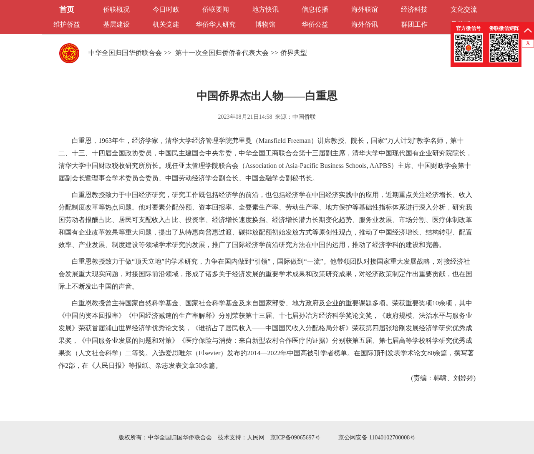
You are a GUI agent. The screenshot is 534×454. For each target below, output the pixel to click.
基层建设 (116, 24)
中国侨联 (304, 117)
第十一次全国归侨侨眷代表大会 (221, 52)
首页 (66, 9)
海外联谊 (364, 9)
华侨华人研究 (216, 24)
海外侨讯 (364, 24)
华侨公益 (315, 24)
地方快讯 (265, 9)
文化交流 (464, 9)
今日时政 (166, 9)
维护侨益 (66, 24)
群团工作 (414, 24)
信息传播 (315, 9)
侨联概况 (116, 9)
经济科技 (414, 9)
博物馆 (265, 24)
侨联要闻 (215, 9)
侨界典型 (293, 52)
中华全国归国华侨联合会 (125, 52)
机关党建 (166, 24)
